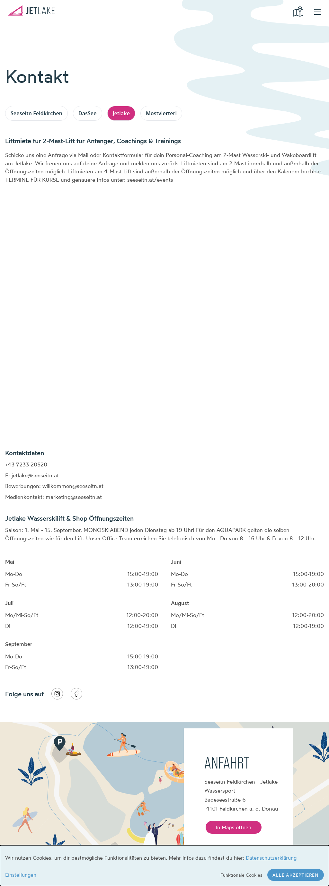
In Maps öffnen (233, 827)
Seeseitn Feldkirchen (36, 113)
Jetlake (121, 113)
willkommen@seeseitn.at (72, 485)
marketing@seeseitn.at (74, 496)
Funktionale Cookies (241, 875)
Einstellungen (20, 875)
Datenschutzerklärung (271, 858)
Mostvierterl (161, 113)
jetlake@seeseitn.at (35, 475)
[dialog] (164, 865)
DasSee (87, 113)
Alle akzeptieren (295, 875)
